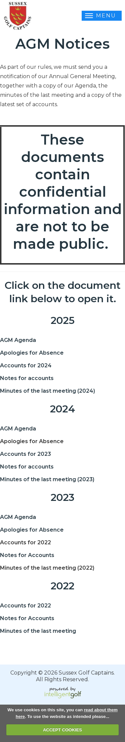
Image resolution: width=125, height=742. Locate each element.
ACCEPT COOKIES (62, 729)
